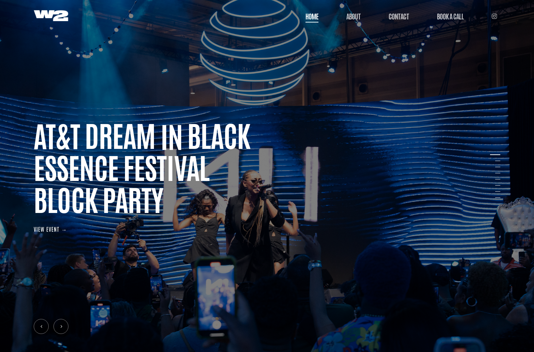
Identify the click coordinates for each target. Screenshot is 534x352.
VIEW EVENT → (50, 229)
